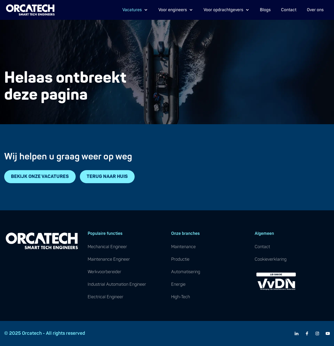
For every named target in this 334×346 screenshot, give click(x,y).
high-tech (180, 297)
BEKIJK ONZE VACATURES (40, 177)
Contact (288, 10)
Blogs (265, 10)
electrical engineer (105, 297)
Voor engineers (175, 10)
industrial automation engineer (117, 284)
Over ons (315, 10)
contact (262, 246)
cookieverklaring (271, 259)
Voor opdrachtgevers (226, 10)
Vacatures (135, 10)
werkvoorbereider (104, 272)
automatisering (185, 272)
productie (180, 259)
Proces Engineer (141, 13)
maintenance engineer (109, 259)
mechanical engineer (107, 246)
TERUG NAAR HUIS (107, 177)
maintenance (183, 246)
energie (178, 284)
